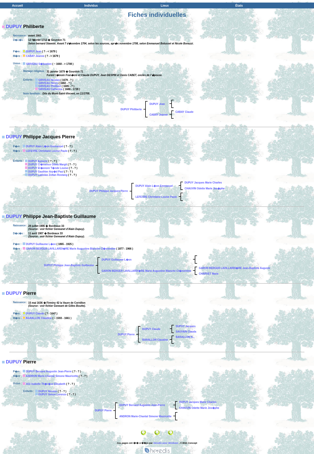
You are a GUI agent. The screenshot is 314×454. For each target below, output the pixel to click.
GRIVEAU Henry (48, 83)
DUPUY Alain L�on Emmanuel (44, 146)
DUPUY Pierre (126, 334)
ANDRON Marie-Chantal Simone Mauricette (52, 376)
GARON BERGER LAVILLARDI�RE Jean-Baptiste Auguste (234, 268)
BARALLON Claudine (39, 318)
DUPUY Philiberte (131, 109)
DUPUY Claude (35, 313)
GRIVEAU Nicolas (49, 80)
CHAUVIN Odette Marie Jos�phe (205, 188)
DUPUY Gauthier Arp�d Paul (46, 171)
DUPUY (14, 26)
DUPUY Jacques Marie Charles (203, 182)
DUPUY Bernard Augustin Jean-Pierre (49, 371)
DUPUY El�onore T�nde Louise (48, 168)
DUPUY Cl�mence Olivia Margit (47, 164)
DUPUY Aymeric (38, 161)
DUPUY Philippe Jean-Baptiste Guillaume (69, 265)
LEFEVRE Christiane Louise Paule (46, 151)
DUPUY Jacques (186, 326)
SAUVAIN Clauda (186, 331)
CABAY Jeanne (35, 56)
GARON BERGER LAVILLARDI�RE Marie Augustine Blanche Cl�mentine (71, 248)
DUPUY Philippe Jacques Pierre (108, 191)
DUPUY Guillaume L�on (41, 244)
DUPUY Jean (33, 51)
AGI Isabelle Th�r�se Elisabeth (46, 384)
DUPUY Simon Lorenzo (53, 394)
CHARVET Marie (209, 273)
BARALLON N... (185, 337)
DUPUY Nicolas (48, 391)
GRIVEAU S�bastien (39, 64)
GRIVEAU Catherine (51, 89)
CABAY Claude (184, 112)
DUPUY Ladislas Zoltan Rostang (47, 175)
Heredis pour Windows (165, 443)
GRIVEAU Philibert (50, 86)
